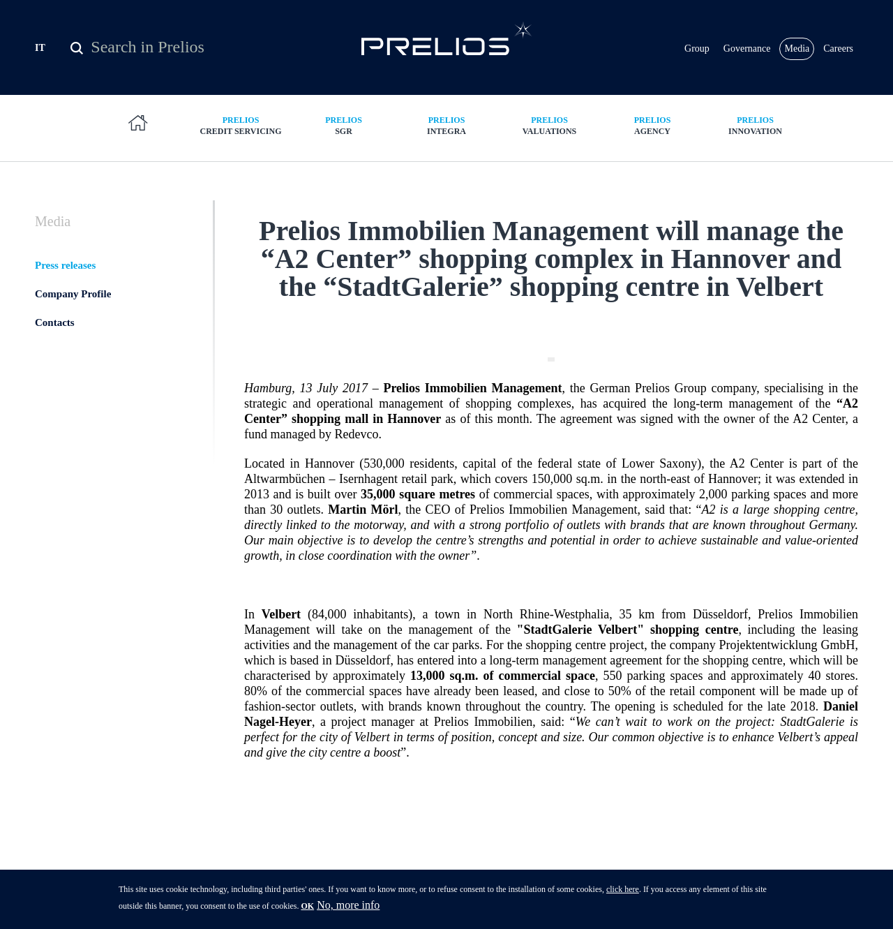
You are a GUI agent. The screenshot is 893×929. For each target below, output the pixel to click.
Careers (838, 48)
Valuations (549, 125)
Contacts (55, 322)
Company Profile (73, 293)
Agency (652, 125)
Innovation (755, 125)
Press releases (65, 265)
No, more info (348, 909)
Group (697, 48)
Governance (747, 48)
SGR (344, 125)
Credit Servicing (240, 125)
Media (796, 48)
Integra (446, 125)
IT (40, 48)
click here (622, 893)
